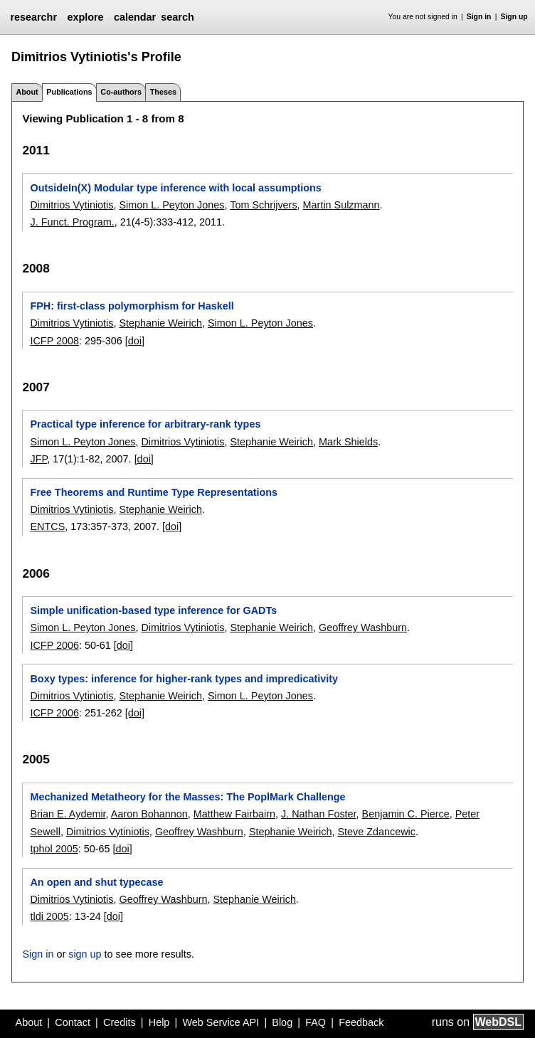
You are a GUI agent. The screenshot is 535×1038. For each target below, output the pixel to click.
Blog (282, 1022)
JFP (38, 459)
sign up (84, 954)
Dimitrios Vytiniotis (71, 205)
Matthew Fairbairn (234, 814)
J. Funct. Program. (72, 222)
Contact (72, 1022)
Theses (163, 92)
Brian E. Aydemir (67, 814)
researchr (33, 17)
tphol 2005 (54, 848)
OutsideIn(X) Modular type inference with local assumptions (175, 188)
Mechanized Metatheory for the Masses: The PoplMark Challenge (187, 797)
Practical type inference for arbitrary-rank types (145, 424)
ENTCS (47, 526)
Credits (119, 1022)
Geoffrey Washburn (363, 627)
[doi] (134, 340)
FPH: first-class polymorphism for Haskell (131, 306)
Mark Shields (348, 441)
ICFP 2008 (54, 340)
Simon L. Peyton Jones (171, 205)
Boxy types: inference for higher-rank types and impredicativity (184, 678)
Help (159, 1022)
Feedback (361, 1022)
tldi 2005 (49, 916)
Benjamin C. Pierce (406, 814)
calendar (135, 17)
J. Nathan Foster (318, 814)
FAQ (315, 1022)
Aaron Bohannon (149, 814)
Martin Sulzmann (341, 205)
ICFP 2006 (54, 645)
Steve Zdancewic (376, 831)
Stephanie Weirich (160, 323)
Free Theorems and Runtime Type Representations (153, 492)
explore (85, 17)
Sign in (479, 17)
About (27, 92)
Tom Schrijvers (263, 205)
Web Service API (220, 1022)
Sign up (514, 17)
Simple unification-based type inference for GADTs (153, 610)
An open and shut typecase (96, 882)
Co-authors (121, 92)
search (177, 17)
